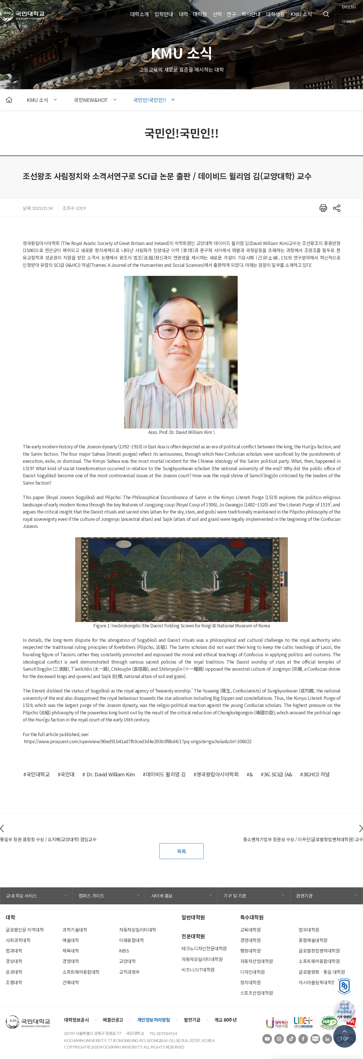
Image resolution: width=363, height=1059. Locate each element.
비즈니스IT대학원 (198, 969)
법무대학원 (309, 929)
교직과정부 (129, 971)
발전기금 (192, 1019)
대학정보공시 (76, 1019)
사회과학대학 (18, 940)
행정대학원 (250, 950)
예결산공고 (113, 1019)
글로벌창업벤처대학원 (319, 950)
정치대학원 (250, 982)
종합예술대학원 (313, 940)
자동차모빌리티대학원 (202, 959)
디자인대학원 (252, 971)
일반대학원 (193, 917)
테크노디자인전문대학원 (204, 948)
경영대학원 (250, 940)
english (349, 7)
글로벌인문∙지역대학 (25, 929)
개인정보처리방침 (153, 1019)
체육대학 (70, 950)
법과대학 (14, 950)
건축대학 (70, 982)
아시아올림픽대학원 (317, 982)
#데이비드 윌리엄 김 (164, 774)
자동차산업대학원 (256, 961)
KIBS (124, 950)
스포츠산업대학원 (256, 992)
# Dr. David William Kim (108, 774)
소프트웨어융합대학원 (319, 961)
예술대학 (70, 940)
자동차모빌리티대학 (137, 929)
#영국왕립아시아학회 (216, 774)
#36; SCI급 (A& (276, 774)
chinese (349, 21)
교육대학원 (250, 929)
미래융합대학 (131, 940)
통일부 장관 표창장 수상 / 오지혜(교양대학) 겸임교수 (48, 839)
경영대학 (70, 961)
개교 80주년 (225, 1019)
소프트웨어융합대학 (81, 971)
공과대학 (14, 971)
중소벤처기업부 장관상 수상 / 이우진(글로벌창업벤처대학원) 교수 (303, 839)
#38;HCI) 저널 (315, 774)
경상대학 (14, 961)
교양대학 (127, 961)
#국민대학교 (36, 774)
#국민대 (66, 774)
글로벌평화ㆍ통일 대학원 (322, 971)
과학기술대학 (74, 929)
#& (249, 774)
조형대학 (14, 982)
